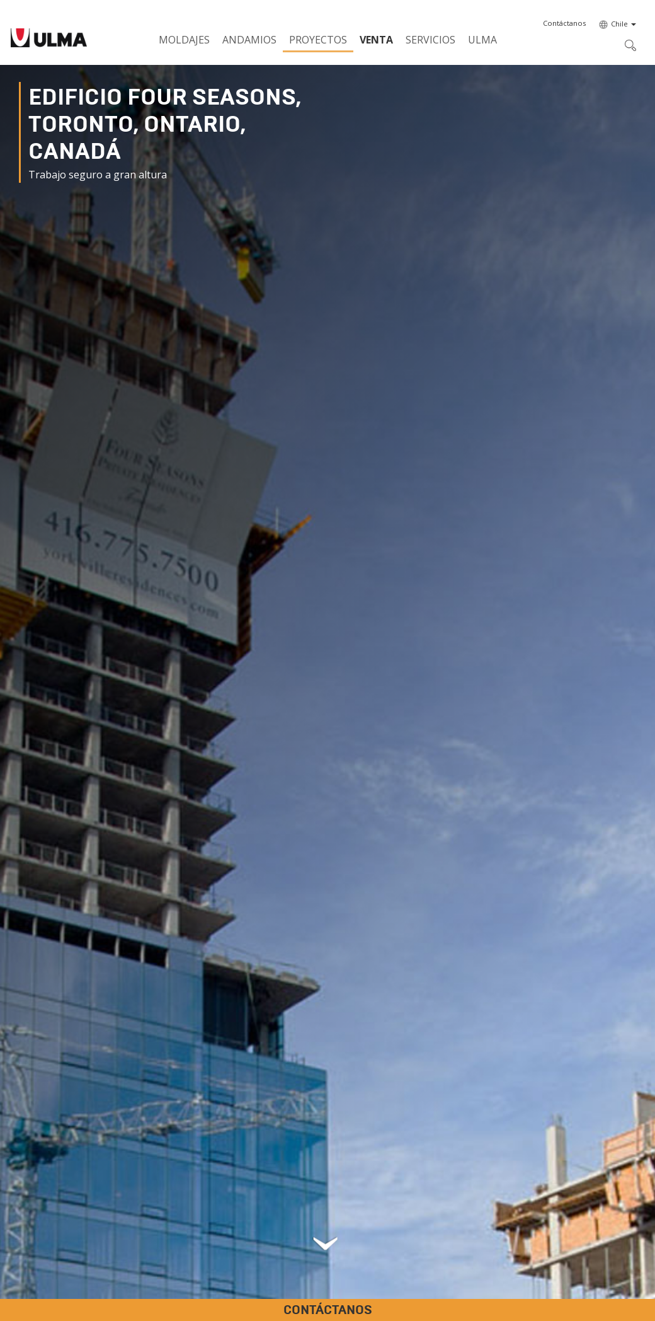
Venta (376, 40)
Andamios (249, 40)
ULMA (482, 40)
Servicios (430, 40)
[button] (564, 23)
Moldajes (184, 40)
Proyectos (318, 40)
